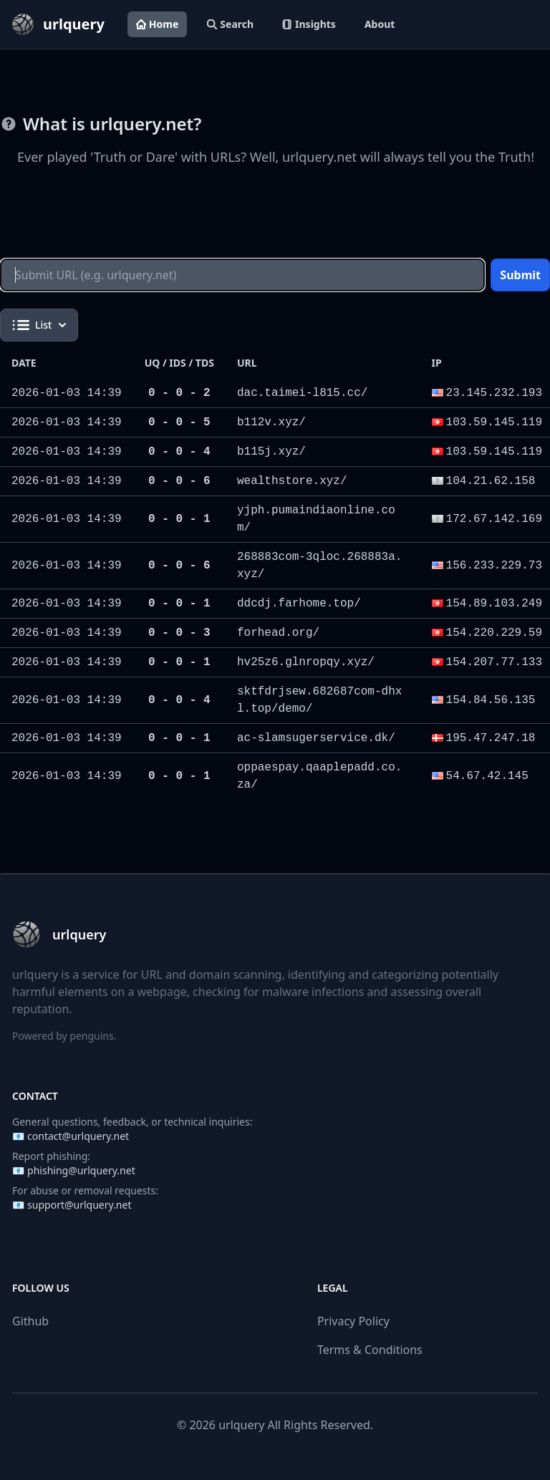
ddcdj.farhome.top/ (299, 603)
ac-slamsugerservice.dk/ (316, 738)
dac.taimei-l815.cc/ (302, 393)
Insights (309, 24)
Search (230, 24)
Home (157, 24)
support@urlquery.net (79, 1204)
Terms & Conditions (370, 1350)
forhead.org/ (278, 633)
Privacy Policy (353, 1321)
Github (30, 1321)
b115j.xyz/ (271, 451)
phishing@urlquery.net (81, 1170)
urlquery (241, 1425)
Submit (520, 275)
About (380, 24)
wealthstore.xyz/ (292, 481)
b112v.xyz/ (271, 422)
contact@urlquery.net (78, 1136)
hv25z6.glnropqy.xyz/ (306, 662)
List (39, 325)
